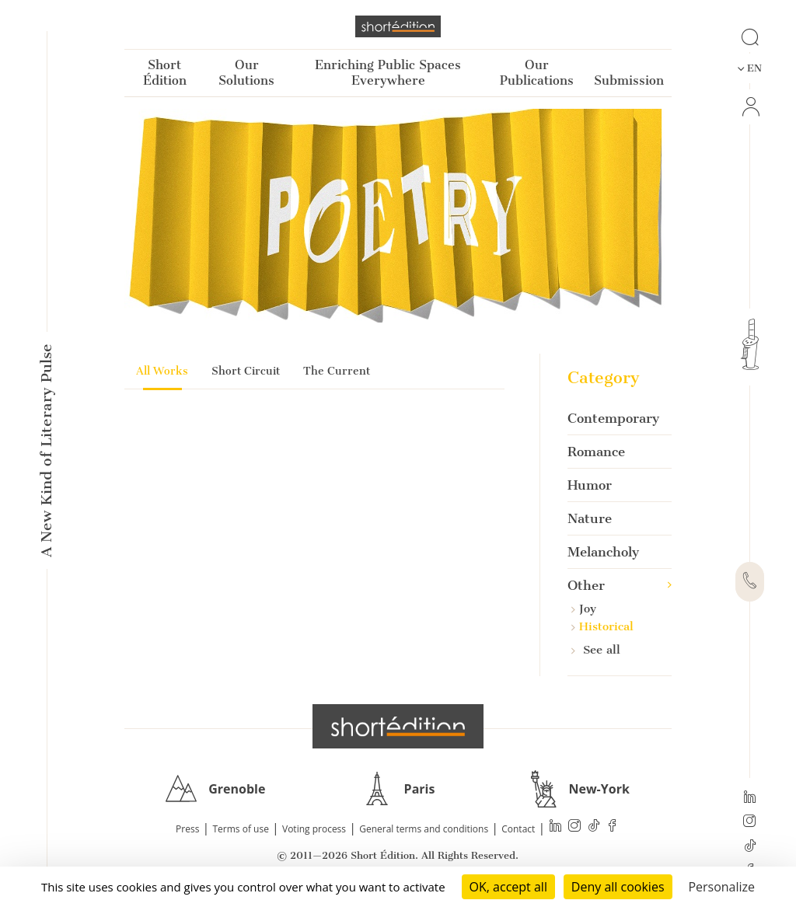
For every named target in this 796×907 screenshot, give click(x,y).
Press (187, 828)
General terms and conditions (423, 828)
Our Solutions (246, 73)
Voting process (314, 828)
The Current (336, 371)
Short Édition (165, 73)
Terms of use (241, 828)
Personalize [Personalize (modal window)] (721, 886)
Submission (629, 80)
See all (595, 650)
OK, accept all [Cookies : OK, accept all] (508, 886)
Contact (518, 828)
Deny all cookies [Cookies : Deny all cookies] (618, 886)
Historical (602, 626)
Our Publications (537, 73)
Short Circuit (245, 371)
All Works (162, 371)
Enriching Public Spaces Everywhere (388, 73)
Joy (583, 609)
